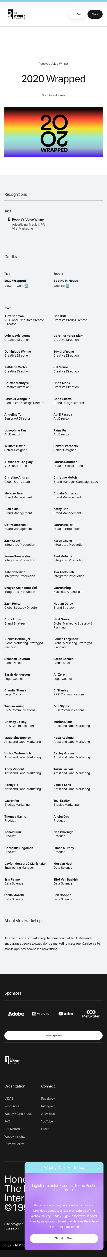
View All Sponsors (53, 1035)
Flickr (45, 1129)
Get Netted (12, 1129)
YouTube (47, 1121)
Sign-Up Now (64, 1238)
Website (59, 286)
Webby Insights (14, 1136)
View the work (13, 286)
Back (77, 14)
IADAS (8, 1098)
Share (95, 14)
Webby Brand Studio (18, 1113)
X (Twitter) (48, 1113)
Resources (11, 1106)
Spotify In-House (53, 95)
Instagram (48, 1106)
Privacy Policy (14, 1144)
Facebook (48, 1098)
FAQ (7, 1121)
